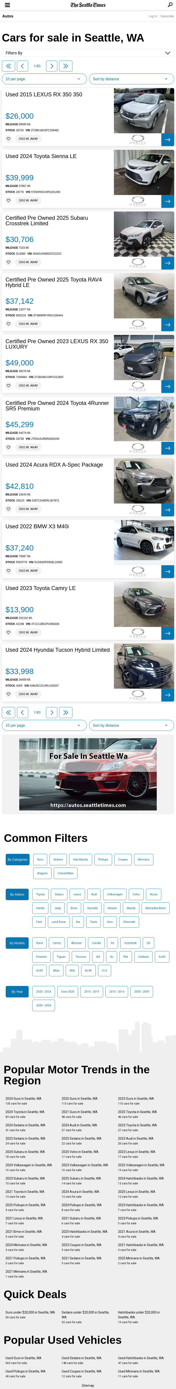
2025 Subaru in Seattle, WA (81, 1181)
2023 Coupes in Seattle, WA (82, 1247)
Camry (57, 943)
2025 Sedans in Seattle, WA (82, 1141)
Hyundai (92, 908)
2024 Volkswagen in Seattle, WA (29, 1167)
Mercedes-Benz (156, 908)
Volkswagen (115, 894)
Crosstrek (130, 943)
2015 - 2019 (91, 991)
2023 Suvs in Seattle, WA (136, 1101)
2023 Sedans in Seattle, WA (25, 1141)
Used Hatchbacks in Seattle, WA (141, 1360)
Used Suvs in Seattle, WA (23, 1360)
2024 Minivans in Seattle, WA (26, 1247)
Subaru (59, 894)
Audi (94, 894)
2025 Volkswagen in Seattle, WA (141, 1167)
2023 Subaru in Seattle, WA (25, 1181)
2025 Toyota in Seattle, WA (137, 1114)
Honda (40, 908)
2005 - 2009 (141, 991)
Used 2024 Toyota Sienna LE (41, 156)
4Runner (76, 943)
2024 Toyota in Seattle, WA (25, 1114)
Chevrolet (129, 922)
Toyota (40, 894)
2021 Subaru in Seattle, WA (81, 1220)
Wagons (42, 873)
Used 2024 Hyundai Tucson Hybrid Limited (58, 650)
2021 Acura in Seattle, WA (137, 1234)
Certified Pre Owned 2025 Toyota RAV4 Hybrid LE (54, 282)
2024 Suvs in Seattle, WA (23, 1101)
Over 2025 (67, 991)
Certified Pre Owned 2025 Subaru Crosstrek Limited (47, 220)
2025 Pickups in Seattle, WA (26, 1207)
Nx (111, 956)
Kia (78, 922)
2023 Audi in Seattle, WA (136, 1141)
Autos (7, 16)
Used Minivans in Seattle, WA (139, 1374)
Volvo (136, 894)
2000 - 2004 (43, 1005)
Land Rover (59, 922)
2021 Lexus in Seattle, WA (24, 1220)
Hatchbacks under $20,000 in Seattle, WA (139, 1317)
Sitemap (88, 1385)
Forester (41, 956)
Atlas (56, 970)
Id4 (98, 956)
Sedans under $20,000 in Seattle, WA (85, 1317)
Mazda (131, 908)
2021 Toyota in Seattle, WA (25, 1194)
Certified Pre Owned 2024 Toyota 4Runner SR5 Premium (57, 405)
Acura (153, 894)
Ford (39, 922)
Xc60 (162, 956)
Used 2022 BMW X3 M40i (37, 526)
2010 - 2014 (116, 991)
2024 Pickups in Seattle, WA (82, 1207)
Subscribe (167, 16)
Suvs (40, 859)
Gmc (110, 922)
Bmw (74, 908)
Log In (153, 16)
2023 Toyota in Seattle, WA (137, 1127)
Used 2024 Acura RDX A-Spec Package (54, 465)
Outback (143, 956)
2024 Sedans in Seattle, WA (25, 1127)
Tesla (93, 922)
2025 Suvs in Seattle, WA (80, 1101)
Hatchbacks (80, 859)
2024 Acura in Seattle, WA (80, 1194)
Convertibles (66, 873)
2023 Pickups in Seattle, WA (138, 1220)
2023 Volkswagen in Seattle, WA (85, 1167)
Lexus (77, 894)
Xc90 (39, 970)
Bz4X (88, 970)
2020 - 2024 (43, 991)
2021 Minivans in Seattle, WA (26, 1274)
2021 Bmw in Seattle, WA (24, 1234)
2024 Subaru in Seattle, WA (25, 1154)
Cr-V (104, 970)
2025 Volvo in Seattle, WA (80, 1154)
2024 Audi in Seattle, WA (79, 1127)
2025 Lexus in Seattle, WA (136, 1194)
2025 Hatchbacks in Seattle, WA (84, 1234)
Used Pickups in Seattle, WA (26, 1374)
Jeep (58, 908)
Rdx (125, 956)
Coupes (123, 859)
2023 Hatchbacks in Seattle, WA (141, 1207)
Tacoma (81, 956)
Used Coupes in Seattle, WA (82, 1374)
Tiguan (61, 956)
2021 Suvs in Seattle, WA (80, 1114)
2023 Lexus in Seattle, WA (136, 1154)
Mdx (72, 970)
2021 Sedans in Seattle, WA (82, 1260)
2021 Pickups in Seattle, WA (26, 1260)
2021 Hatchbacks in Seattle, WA (141, 1247)
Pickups (103, 859)
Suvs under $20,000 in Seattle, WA (30, 1315)
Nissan (112, 908)
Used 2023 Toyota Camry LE (41, 588)
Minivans (143, 859)
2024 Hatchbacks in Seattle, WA (141, 1181)
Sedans (58, 859)
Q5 (148, 943)
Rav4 (39, 943)
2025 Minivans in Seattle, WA (139, 1260)
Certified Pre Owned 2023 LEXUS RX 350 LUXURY (57, 344)
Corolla (96, 943)
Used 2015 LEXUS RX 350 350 (44, 94)
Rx (112, 943)
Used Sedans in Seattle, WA (82, 1360)
